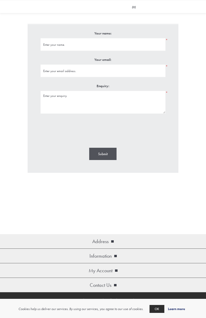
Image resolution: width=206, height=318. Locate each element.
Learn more (176, 308)
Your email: (102, 59)
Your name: (103, 33)
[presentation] (103, 130)
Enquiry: (103, 86)
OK (157, 309)
